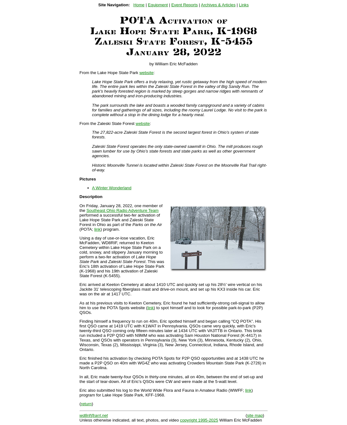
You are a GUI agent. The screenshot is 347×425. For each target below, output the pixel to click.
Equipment (158, 5)
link (97, 229)
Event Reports (184, 5)
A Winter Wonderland (112, 188)
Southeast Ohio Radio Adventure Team (123, 210)
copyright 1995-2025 (199, 420)
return (86, 403)
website (146, 72)
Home (139, 5)
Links (244, 5)
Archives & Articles (218, 5)
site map (255, 415)
